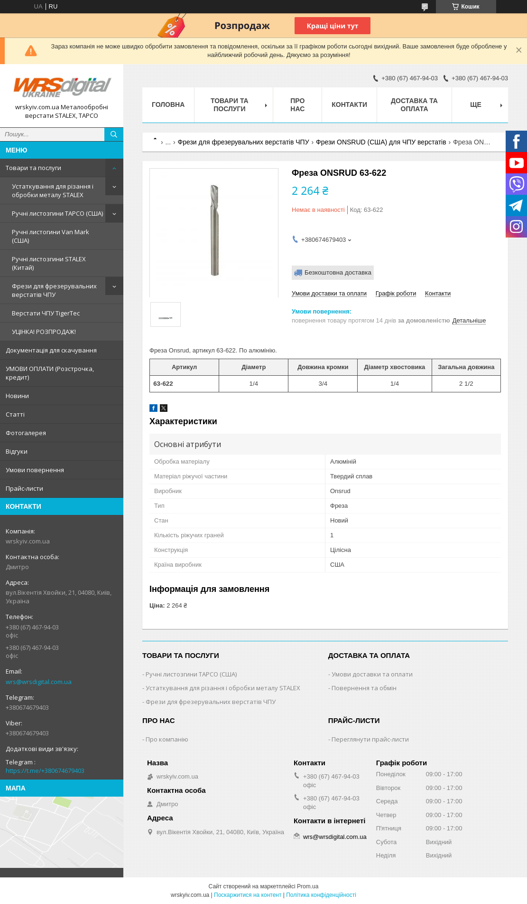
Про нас (297, 105)
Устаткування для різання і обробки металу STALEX (52, 190)
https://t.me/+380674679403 (45, 770)
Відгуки (17, 451)
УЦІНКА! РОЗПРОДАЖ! (44, 331)
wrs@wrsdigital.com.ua (39, 681)
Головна (168, 104)
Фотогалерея (26, 432)
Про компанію (167, 739)
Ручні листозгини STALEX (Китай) (49, 263)
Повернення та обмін (364, 688)
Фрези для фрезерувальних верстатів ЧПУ (54, 290)
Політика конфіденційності (321, 895)
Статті (15, 414)
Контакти (349, 104)
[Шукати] (113, 134)
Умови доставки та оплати (372, 674)
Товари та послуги (33, 167)
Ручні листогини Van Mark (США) (50, 236)
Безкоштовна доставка (338, 272)
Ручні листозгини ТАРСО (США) (57, 213)
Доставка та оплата (414, 105)
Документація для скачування (51, 350)
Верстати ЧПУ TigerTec (46, 313)
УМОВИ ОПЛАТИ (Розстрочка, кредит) (50, 372)
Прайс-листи (24, 488)
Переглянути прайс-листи (370, 739)
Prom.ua (307, 886)
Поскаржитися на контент (247, 895)
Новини (17, 395)
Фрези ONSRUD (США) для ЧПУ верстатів (381, 142)
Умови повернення (35, 470)
